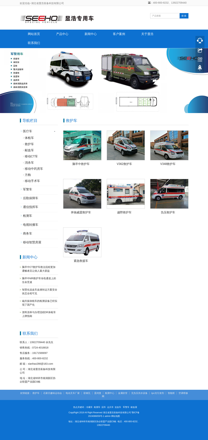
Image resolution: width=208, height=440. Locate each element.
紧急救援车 (81, 260)
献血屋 (134, 407)
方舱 (28, 175)
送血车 (118, 407)
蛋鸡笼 (97, 393)
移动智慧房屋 (32, 242)
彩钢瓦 (86, 393)
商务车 (27, 233)
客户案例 (119, 34)
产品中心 (62, 34)
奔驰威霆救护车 (81, 212)
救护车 (29, 144)
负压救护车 (168, 212)
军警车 (27, 189)
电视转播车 (30, 224)
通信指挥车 (30, 207)
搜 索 (183, 16)
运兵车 (110, 407)
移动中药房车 (34, 168)
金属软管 (122, 393)
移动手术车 (32, 181)
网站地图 (115, 416)
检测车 (27, 215)
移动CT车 (31, 156)
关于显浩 (147, 34)
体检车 (29, 138)
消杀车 (29, 162)
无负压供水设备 (139, 393)
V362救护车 (124, 163)
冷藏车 (89, 407)
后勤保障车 (30, 198)
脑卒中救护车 (81, 163)
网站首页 (34, 34)
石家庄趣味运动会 (52, 393)
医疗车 (27, 131)
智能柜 (171, 393)
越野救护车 (124, 212)
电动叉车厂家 (73, 393)
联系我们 (34, 43)
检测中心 (109, 393)
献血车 (29, 150)
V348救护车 (168, 163)
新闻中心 (91, 34)
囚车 (104, 407)
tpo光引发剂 (157, 393)
